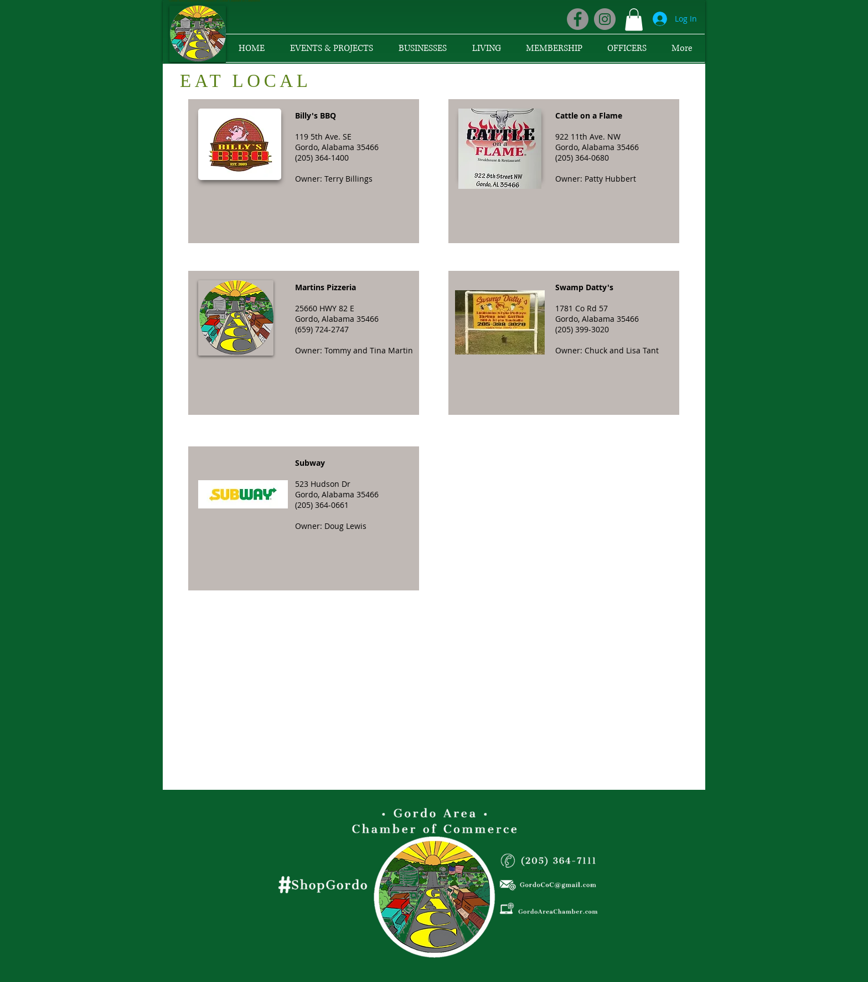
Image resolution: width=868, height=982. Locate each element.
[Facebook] (577, 19)
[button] (633, 19)
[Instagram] (605, 19)
